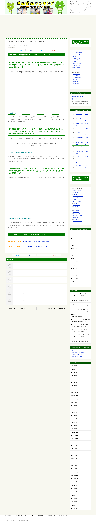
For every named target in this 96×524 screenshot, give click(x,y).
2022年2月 (74, 425)
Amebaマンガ (79, 156)
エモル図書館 (76, 75)
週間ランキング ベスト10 (77, 96)
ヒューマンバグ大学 (77, 52)
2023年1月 (74, 389)
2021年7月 (74, 448)
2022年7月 (74, 409)
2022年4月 (74, 419)
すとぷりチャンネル (77, 85)
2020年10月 (75, 478)
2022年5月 (74, 415)
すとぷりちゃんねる (77, 221)
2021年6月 (74, 452)
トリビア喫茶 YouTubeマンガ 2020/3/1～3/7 (23, 300)
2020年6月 (74, 491)
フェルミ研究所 (76, 74)
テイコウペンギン (77, 77)
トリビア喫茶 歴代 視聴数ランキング (36, 246)
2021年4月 (74, 458)
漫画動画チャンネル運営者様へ (79, 352)
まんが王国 (78, 132)
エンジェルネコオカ (77, 79)
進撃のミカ (75, 81)
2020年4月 (74, 498)
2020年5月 (74, 495)
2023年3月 (74, 382)
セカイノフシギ (76, 65)
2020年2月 (74, 505)
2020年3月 (74, 501)
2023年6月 (74, 372)
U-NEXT (78, 128)
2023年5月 (74, 375)
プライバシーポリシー (77, 354)
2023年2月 (74, 385)
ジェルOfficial (76, 59)
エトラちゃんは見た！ (78, 58)
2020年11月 (75, 475)
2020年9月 (74, 481)
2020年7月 (74, 488)
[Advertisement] (48, 26)
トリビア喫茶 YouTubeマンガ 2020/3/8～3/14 (23, 293)
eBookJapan (79, 114)
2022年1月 (74, 428)
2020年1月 (74, 508)
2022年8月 (74, 405)
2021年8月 (74, 445)
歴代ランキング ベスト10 (77, 99)
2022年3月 (74, 422)
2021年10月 (75, 438)
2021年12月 (75, 432)
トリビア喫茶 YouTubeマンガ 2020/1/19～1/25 (23, 272)
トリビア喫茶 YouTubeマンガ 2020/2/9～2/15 (16, 308)
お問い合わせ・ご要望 (77, 356)
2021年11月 (75, 435)
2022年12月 (75, 392)
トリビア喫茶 (11, 47)
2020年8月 (74, 485)
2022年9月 (74, 402)
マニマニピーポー (77, 56)
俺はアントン (76, 69)
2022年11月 (75, 395)
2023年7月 (74, 369)
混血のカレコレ (76, 67)
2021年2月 (74, 465)
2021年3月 (74, 462)
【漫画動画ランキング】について (79, 351)
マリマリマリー (76, 54)
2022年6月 (74, 412)
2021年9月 (74, 442)
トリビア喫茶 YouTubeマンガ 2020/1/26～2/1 (23, 265)
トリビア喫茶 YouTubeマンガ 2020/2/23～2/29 (23, 279)
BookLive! (78, 118)
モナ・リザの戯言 (77, 63)
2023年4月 (74, 379)
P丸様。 (75, 61)
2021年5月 (74, 455)
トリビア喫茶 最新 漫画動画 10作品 (36, 241)
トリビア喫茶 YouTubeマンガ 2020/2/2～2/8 (23, 286)
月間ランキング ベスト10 (77, 98)
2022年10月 (75, 399)
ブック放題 (78, 165)
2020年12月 (75, 472)
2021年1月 (74, 468)
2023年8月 (74, 365)
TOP (20, 515)
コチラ (44, 145)
